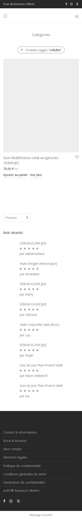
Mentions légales (15, 457)
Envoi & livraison (15, 441)
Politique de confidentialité (22, 466)
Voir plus (36, 175)
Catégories (41, 34)
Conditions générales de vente (24, 474)
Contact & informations (20, 432)
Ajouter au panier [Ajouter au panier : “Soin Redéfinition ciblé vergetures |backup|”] (15, 175)
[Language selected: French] (16, 217)
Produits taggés (43, 50)
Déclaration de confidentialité (24, 482)
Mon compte (12, 449)
